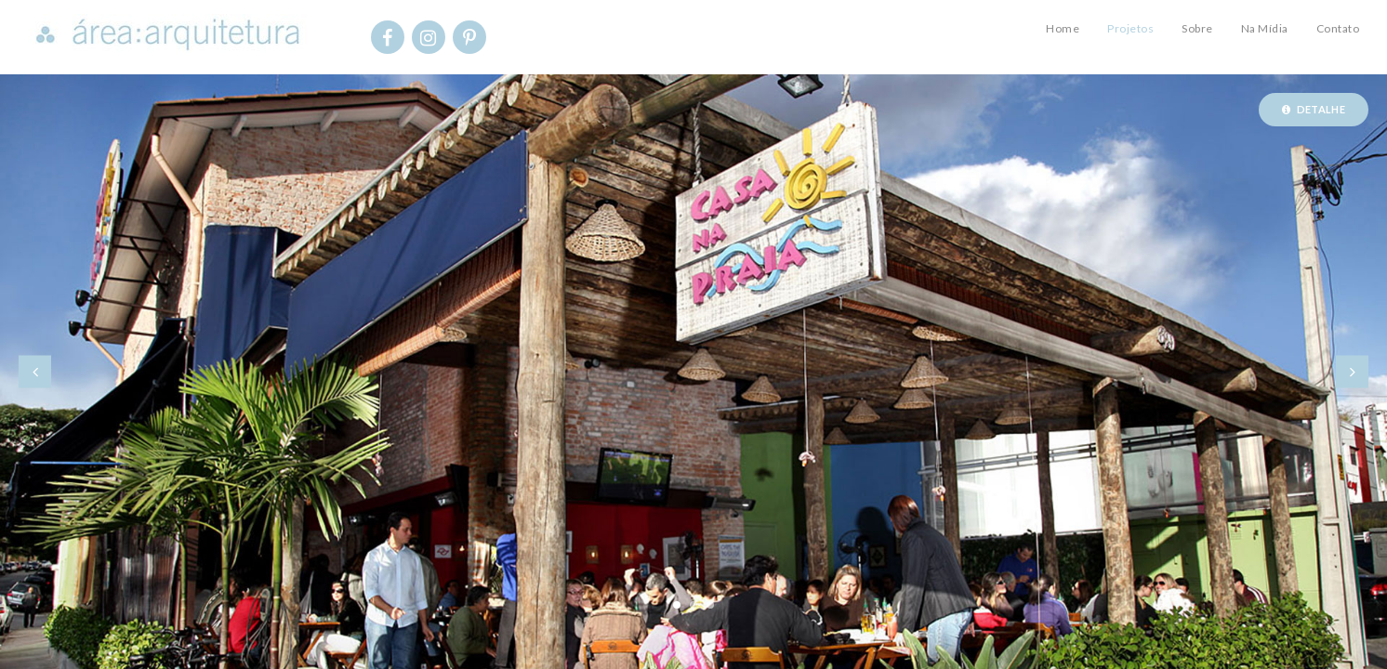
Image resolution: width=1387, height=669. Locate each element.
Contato (1338, 28)
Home (1062, 28)
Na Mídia (1264, 28)
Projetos (1130, 28)
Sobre (1197, 28)
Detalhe (1313, 109)
